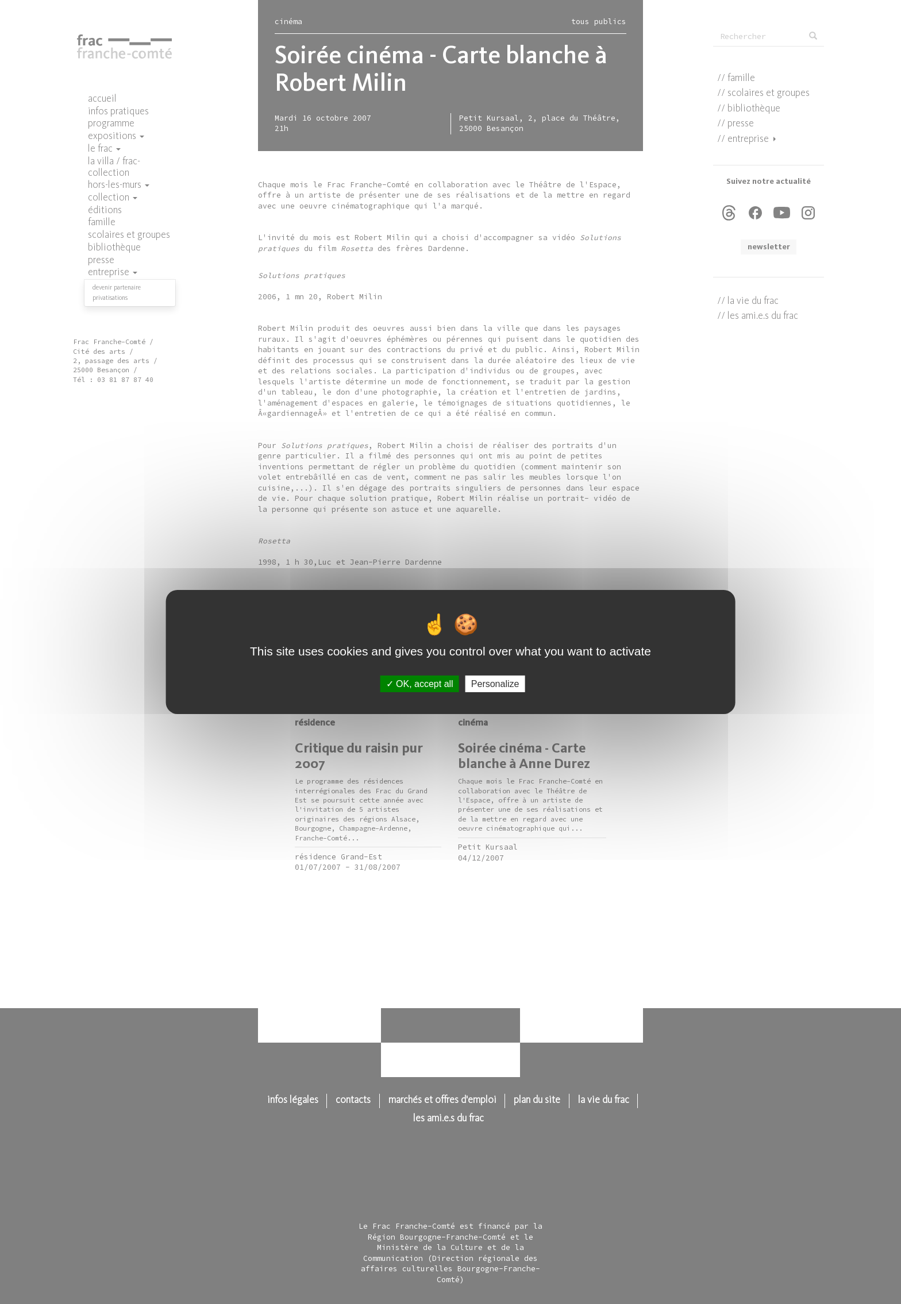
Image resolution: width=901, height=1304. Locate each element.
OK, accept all (419, 684)
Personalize (495, 684)
